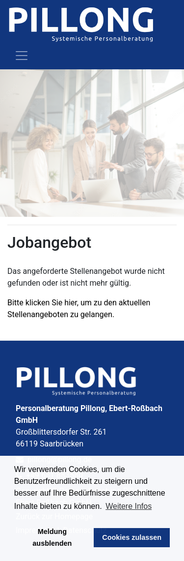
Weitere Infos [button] (128, 506)
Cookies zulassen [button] (131, 537)
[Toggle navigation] (21, 55)
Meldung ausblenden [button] (52, 537)
